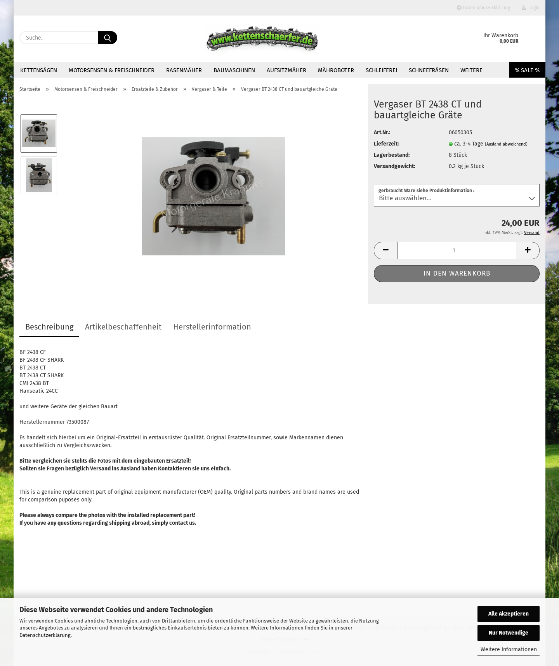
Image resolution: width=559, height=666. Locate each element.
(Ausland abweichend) (506, 144)
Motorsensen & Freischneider (112, 70)
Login (531, 7)
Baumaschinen (234, 70)
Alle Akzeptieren (508, 613)
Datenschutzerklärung (45, 635)
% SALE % (527, 70)
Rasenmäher (184, 70)
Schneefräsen (429, 70)
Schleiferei (381, 70)
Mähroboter (336, 70)
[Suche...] (107, 37)
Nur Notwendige (508, 633)
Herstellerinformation (212, 326)
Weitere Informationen (509, 649)
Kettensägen (38, 70)
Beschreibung (49, 326)
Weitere (471, 70)
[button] (385, 250)
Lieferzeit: (386, 143)
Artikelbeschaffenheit (123, 326)
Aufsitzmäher (286, 70)
